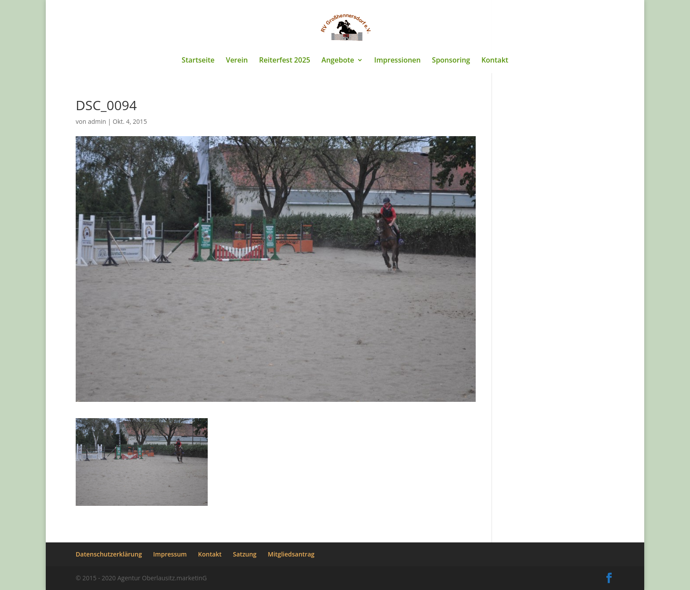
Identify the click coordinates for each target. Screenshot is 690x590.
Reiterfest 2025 (284, 61)
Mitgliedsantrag (291, 554)
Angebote (338, 61)
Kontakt (494, 61)
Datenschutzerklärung (109, 554)
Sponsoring (451, 61)
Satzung (245, 554)
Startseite (198, 61)
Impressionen (397, 61)
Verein (237, 61)
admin (97, 121)
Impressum (170, 554)
